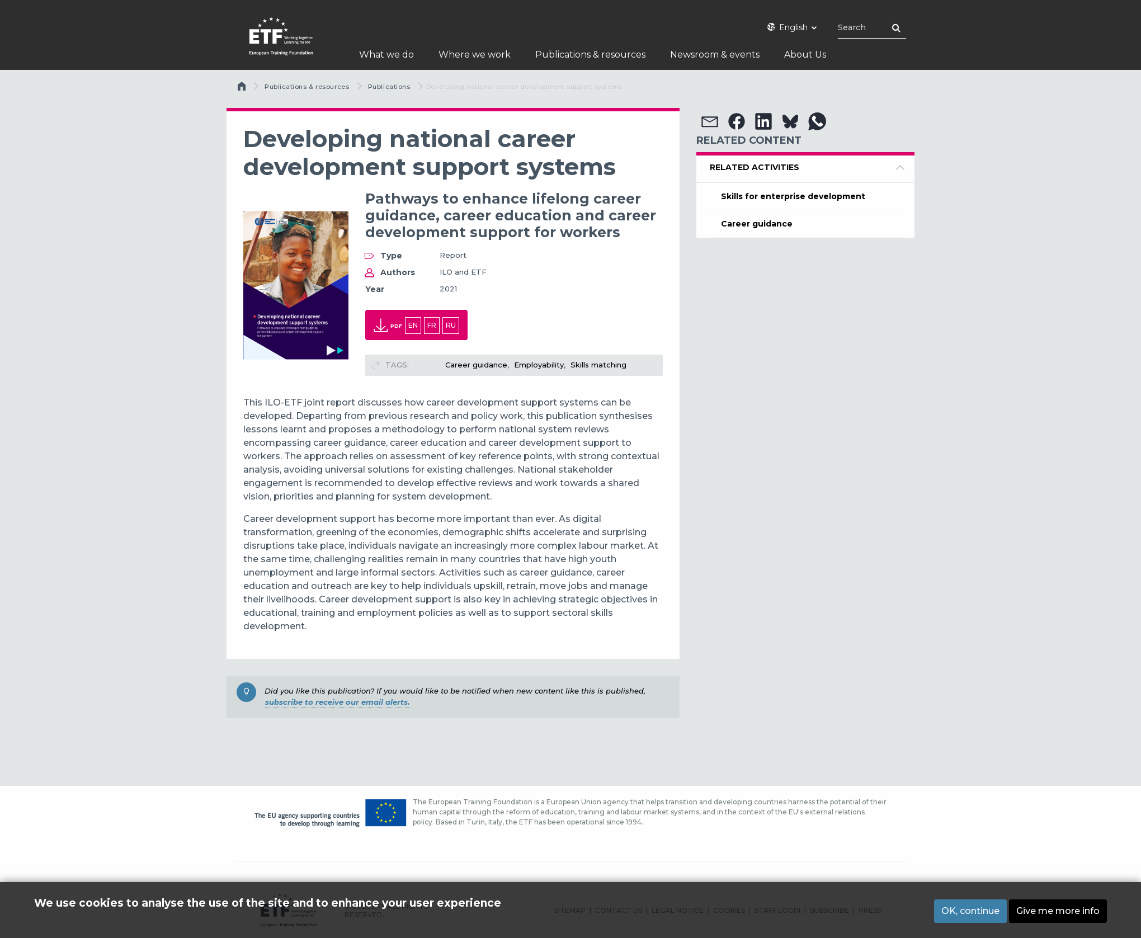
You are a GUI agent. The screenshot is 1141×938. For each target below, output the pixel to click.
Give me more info (1058, 911)
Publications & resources (307, 87)
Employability (539, 364)
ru (451, 325)
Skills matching (598, 364)
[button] (710, 121)
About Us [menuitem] (805, 54)
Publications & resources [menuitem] (590, 54)
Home (243, 89)
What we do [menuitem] (386, 54)
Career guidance (476, 364)
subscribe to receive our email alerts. (337, 701)
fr (431, 325)
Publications (389, 87)
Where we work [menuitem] (475, 54)
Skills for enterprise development (793, 196)
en (413, 325)
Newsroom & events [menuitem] (715, 54)
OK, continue (970, 911)
